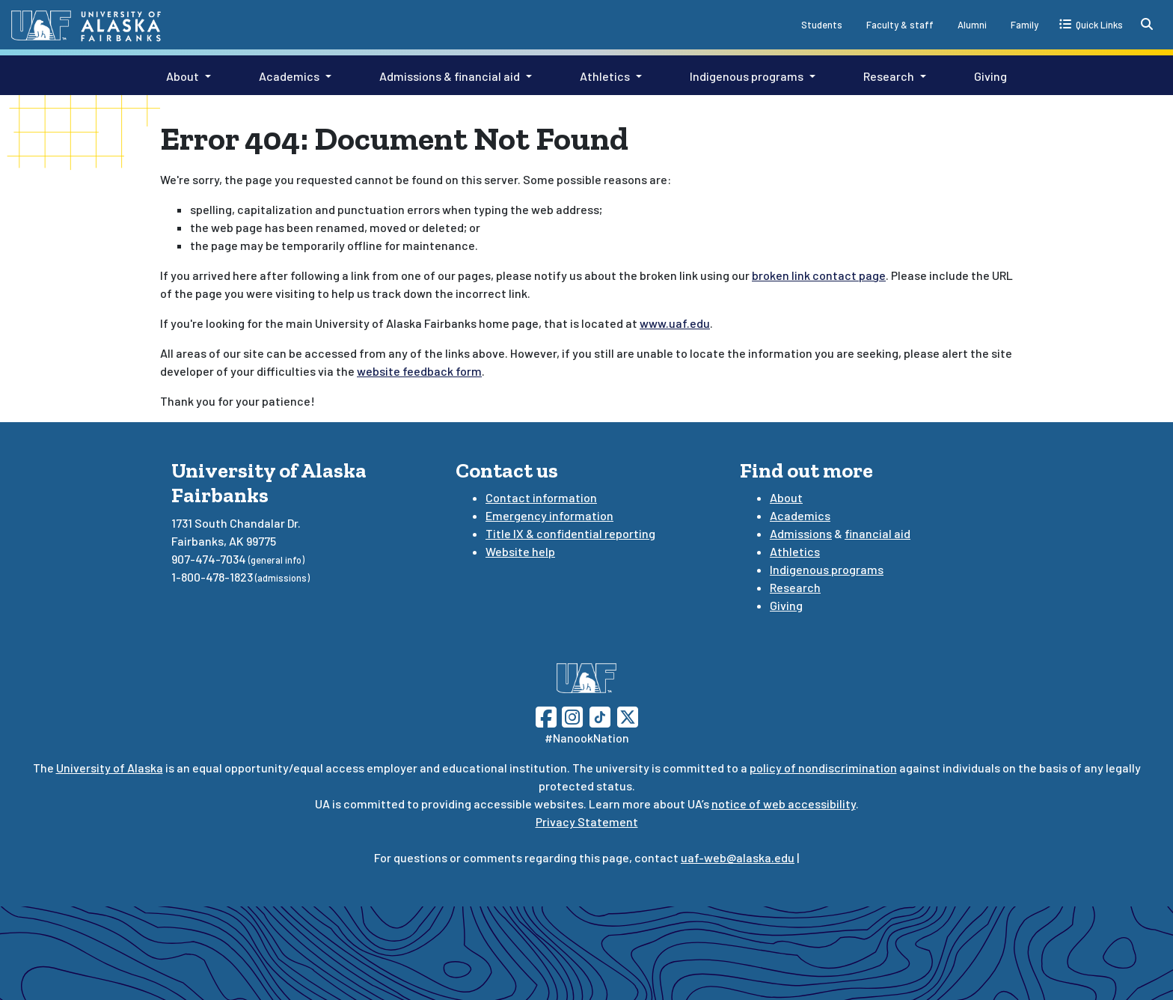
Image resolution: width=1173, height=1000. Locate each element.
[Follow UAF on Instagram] (571, 715)
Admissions (801, 533)
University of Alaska (109, 767)
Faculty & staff (900, 25)
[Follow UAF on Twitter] (627, 715)
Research (888, 76)
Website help (520, 551)
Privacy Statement (587, 821)
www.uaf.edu (675, 323)
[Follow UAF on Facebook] (546, 715)
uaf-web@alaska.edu (737, 857)
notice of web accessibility (783, 803)
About (182, 76)
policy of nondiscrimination (823, 767)
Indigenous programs (746, 76)
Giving (990, 76)
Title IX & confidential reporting (570, 533)
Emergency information (549, 515)
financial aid (877, 533)
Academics (289, 76)
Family (1024, 25)
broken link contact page (819, 275)
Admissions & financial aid (449, 76)
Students (821, 25)
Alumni (972, 25)
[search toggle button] (1147, 23)
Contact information (541, 497)
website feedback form (419, 371)
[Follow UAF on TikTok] (600, 715)
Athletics (605, 76)
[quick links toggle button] (1091, 23)
